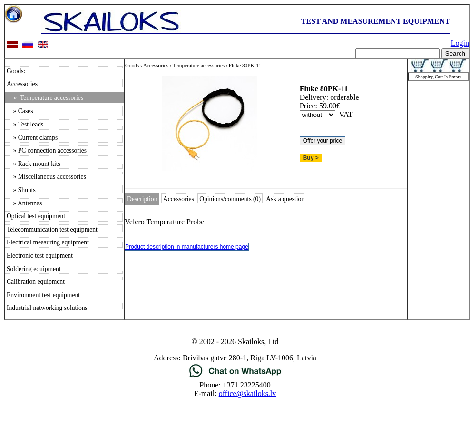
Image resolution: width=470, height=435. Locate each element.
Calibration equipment (36, 281)
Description (142, 199)
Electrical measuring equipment (48, 242)
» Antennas (24, 203)
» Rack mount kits (33, 163)
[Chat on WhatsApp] (235, 376)
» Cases (20, 111)
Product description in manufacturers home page (186, 246)
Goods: (16, 71)
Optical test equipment (36, 216)
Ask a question (285, 199)
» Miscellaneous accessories (46, 176)
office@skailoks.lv (247, 393)
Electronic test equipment (40, 255)
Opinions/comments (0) (230, 199)
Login (460, 43)
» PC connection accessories (47, 150)
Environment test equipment (43, 295)
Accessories (22, 83)
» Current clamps (32, 137)
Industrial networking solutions (47, 307)
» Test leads (25, 124)
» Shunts (21, 189)
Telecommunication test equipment (52, 229)
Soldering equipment (34, 268)
